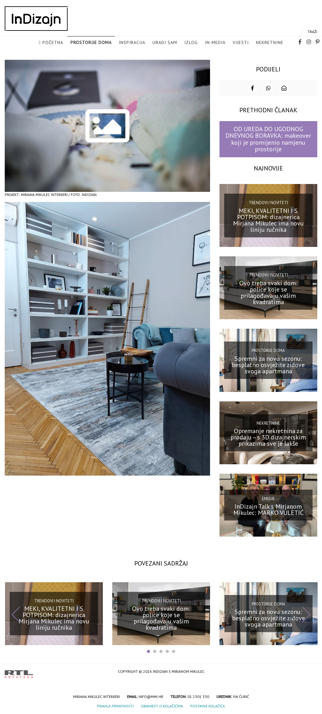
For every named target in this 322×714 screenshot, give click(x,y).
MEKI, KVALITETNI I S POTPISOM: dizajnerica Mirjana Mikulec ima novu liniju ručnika (268, 219)
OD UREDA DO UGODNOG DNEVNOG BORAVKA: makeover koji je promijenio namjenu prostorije (268, 138)
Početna (52, 43)
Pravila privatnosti (115, 705)
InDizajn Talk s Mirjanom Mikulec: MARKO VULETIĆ (268, 509)
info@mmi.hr (151, 696)
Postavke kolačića (207, 705)
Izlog (191, 43)
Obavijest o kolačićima (162, 705)
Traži (312, 32)
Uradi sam (165, 43)
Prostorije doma (91, 43)
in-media (215, 43)
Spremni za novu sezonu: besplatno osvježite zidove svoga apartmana (268, 364)
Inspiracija (132, 43)
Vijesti (241, 43)
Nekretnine (269, 43)
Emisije (268, 498)
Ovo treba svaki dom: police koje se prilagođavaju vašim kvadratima (268, 291)
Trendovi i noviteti (268, 202)
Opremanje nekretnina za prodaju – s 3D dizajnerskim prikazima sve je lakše (268, 436)
